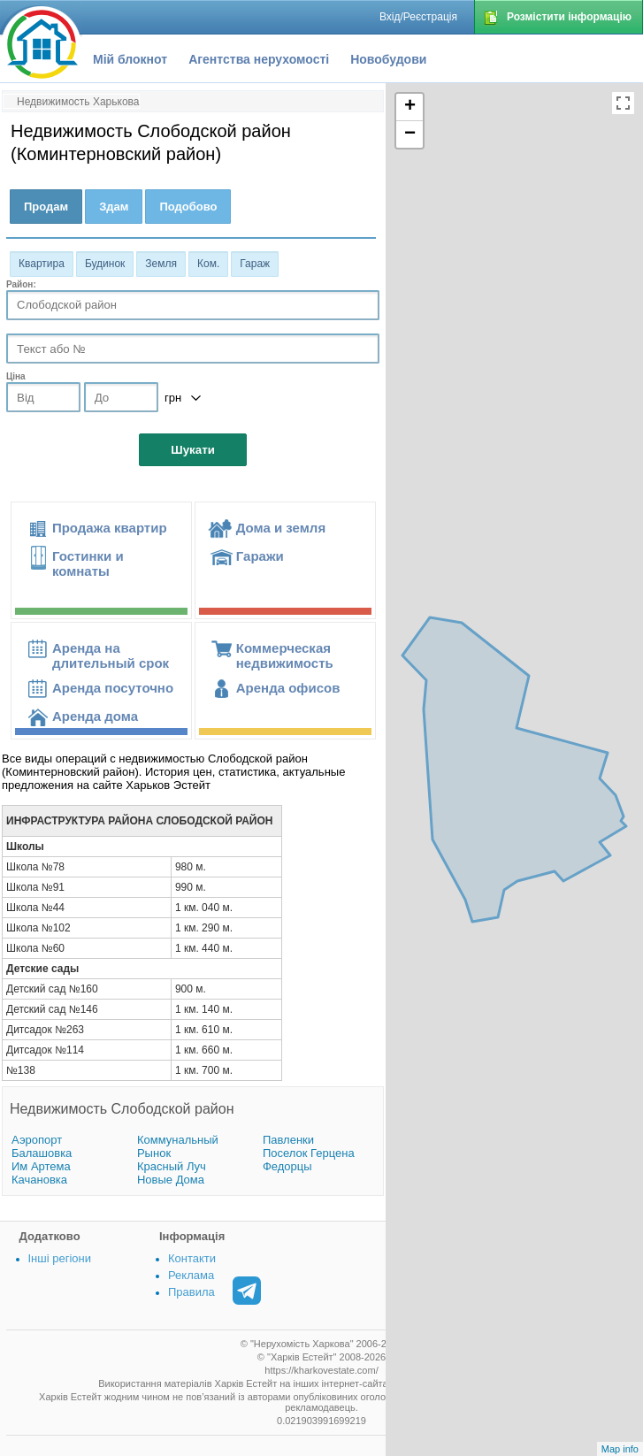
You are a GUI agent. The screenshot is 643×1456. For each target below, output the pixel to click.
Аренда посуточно (112, 687)
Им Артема (41, 1166)
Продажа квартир (109, 527)
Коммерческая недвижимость (284, 655)
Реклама (191, 1275)
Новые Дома (170, 1179)
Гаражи (260, 555)
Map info (620, 1449)
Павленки (288, 1139)
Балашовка (41, 1153)
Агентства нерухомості (258, 59)
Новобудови (388, 59)
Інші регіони (59, 1258)
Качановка (39, 1179)
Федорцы (287, 1166)
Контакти (192, 1258)
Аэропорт (36, 1139)
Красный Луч (171, 1166)
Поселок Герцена (309, 1153)
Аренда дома (95, 716)
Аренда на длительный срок (110, 655)
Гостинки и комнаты (88, 563)
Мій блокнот (130, 59)
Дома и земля (280, 527)
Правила (191, 1292)
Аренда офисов (288, 687)
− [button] (410, 134)
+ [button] (410, 107)
